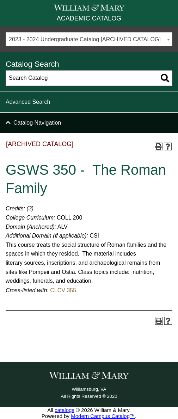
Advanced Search (28, 102)
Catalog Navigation (37, 123)
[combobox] (89, 39)
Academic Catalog (89, 18)
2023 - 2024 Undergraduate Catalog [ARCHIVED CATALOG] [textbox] (85, 39)
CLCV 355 (63, 290)
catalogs (64, 410)
